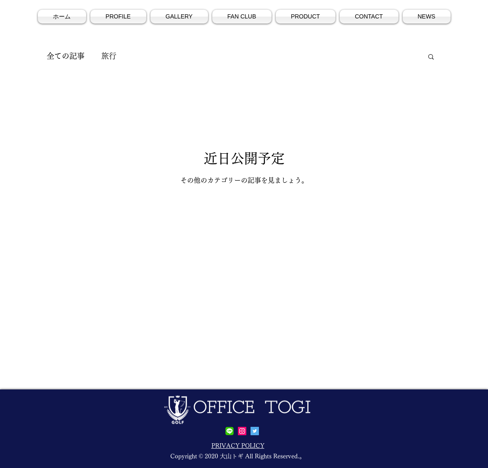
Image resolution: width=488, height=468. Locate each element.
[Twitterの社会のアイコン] (255, 431)
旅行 (108, 56)
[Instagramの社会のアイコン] (242, 431)
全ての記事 (65, 56)
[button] (431, 57)
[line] (229, 431)
